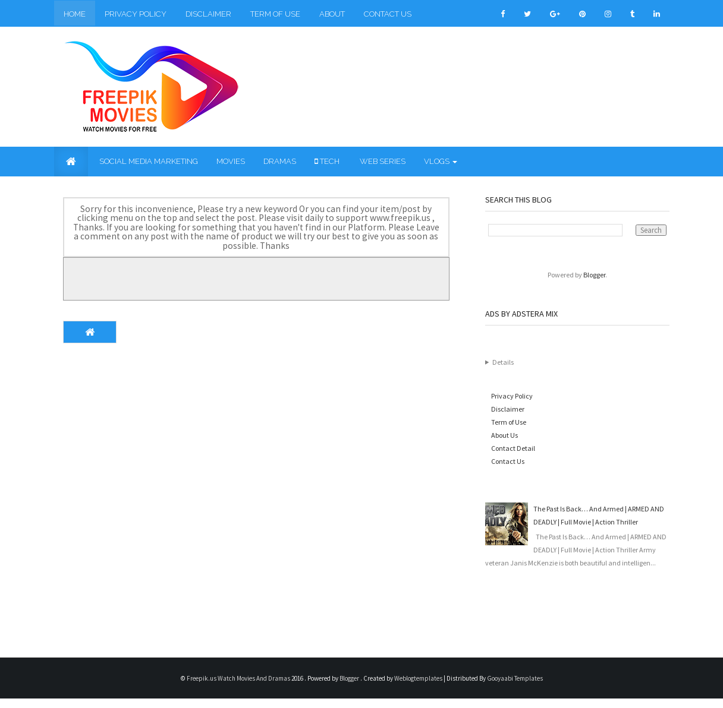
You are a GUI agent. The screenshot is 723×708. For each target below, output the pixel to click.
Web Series (381, 161)
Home (75, 14)
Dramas (279, 161)
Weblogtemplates (419, 678)
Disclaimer (208, 14)
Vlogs (440, 161)
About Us (504, 435)
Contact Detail (513, 448)
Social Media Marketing (148, 161)
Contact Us (387, 14)
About (332, 14)
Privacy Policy (135, 14)
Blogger (594, 274)
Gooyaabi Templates (515, 678)
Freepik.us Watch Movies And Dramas (239, 678)
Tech (327, 161)
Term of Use (275, 14)
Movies (230, 161)
